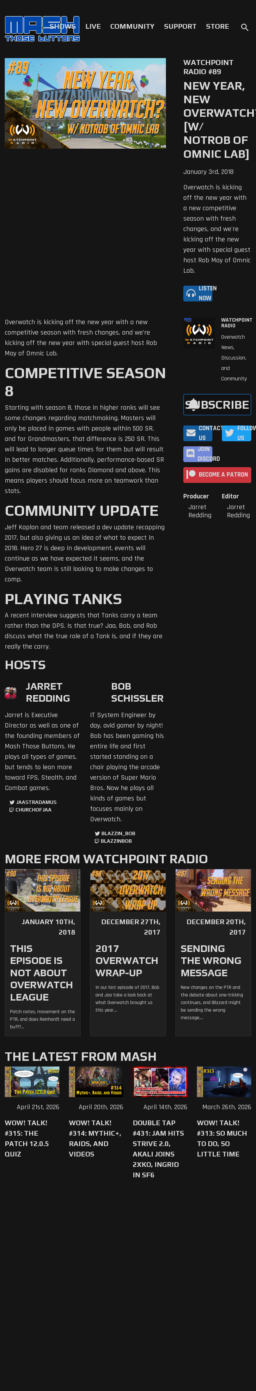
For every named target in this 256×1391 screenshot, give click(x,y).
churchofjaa (33, 810)
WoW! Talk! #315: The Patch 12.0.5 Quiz (27, 1138)
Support (180, 26)
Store (217, 26)
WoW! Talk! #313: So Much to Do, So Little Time (222, 1138)
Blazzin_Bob (118, 833)
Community (132, 26)
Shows (63, 26)
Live (93, 26)
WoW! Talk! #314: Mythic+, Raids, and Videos (95, 1138)
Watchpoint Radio (237, 323)
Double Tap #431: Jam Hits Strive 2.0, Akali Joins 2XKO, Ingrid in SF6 (158, 1149)
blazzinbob (116, 841)
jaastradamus (36, 802)
